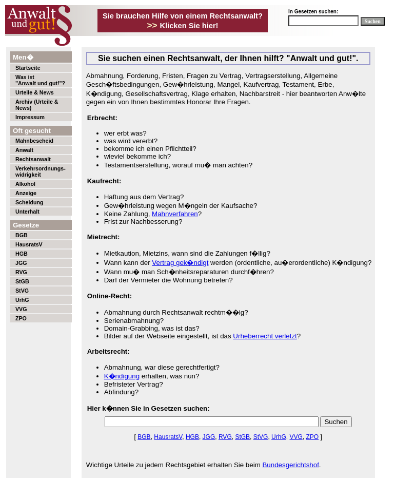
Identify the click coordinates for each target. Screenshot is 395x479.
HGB (21, 254)
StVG (22, 291)
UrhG (22, 300)
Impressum (30, 117)
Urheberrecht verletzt (265, 336)
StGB (22, 281)
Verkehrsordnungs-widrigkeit (40, 171)
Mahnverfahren (175, 214)
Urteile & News (34, 92)
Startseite (28, 68)
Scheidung (29, 202)
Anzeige (25, 193)
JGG (21, 263)
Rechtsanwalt (33, 159)
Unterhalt (27, 211)
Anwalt (24, 150)
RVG (21, 272)
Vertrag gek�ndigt (180, 262)
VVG (21, 309)
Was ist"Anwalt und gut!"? (40, 80)
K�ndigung (122, 376)
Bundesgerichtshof (290, 465)
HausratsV (29, 244)
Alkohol (25, 184)
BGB (21, 235)
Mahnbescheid (34, 141)
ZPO (21, 318)
